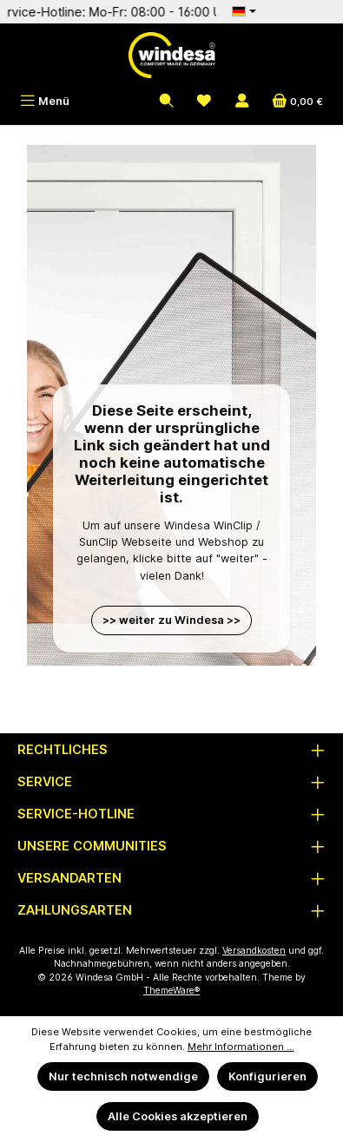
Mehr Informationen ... (241, 1046)
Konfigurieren (267, 1076)
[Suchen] (167, 101)
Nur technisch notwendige (123, 1076)
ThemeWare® (171, 990)
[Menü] (45, 101)
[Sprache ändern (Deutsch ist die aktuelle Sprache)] (244, 11)
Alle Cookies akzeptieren (177, 1116)
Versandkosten (254, 950)
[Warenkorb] (297, 101)
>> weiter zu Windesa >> (171, 620)
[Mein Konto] (242, 101)
